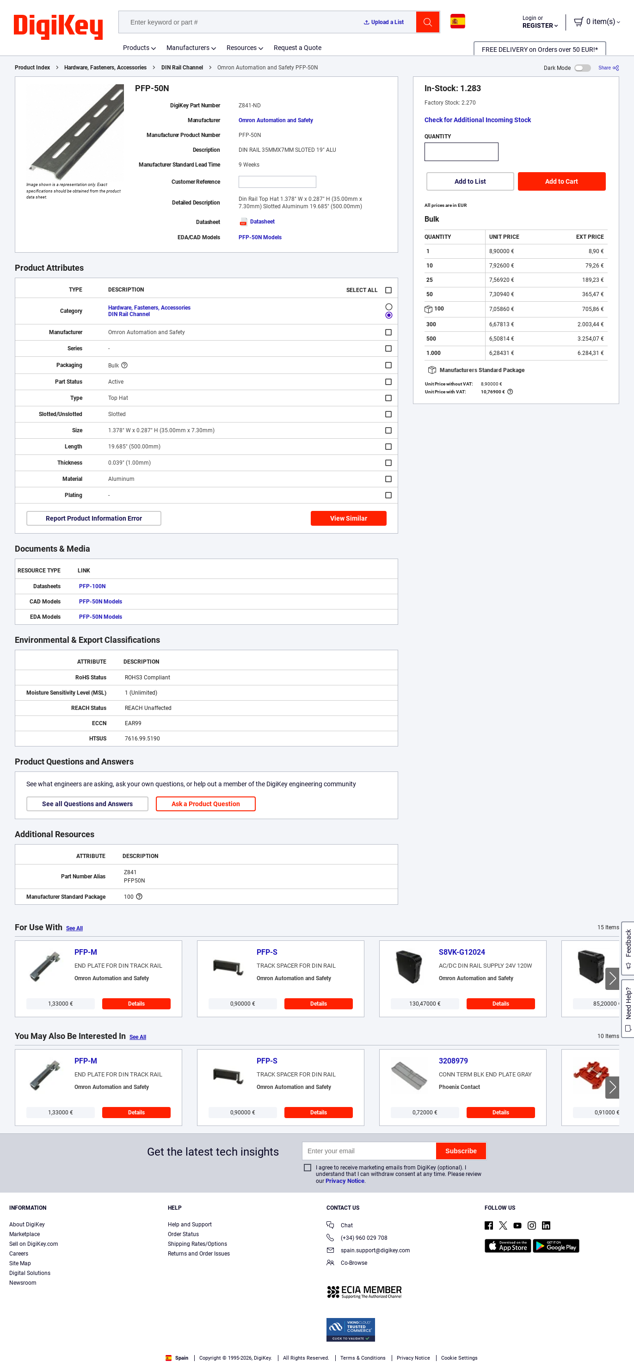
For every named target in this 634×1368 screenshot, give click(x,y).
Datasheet (257, 221)
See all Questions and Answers (87, 804)
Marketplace (24, 1234)
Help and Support (190, 1224)
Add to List (470, 181)
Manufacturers (187, 47)
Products (136, 47)
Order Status (183, 1234)
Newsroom (23, 1283)
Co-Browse (346, 1263)
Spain (177, 1358)
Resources (242, 47)
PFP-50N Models (260, 237)
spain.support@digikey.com (368, 1251)
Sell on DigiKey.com (33, 1244)
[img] (58, 28)
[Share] (608, 68)
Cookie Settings (459, 1358)
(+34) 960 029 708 (357, 1238)
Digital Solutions (29, 1273)
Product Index (32, 67)
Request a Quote (297, 47)
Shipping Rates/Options (197, 1244)
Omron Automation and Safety (276, 120)
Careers (18, 1253)
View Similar (348, 518)
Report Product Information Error (94, 518)
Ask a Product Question (206, 804)
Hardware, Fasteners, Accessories (105, 67)
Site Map (20, 1263)
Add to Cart (561, 181)
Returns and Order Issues (199, 1253)
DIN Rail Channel (182, 67)
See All (74, 928)
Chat (339, 1226)
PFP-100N (92, 586)
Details (136, 1004)
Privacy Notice (345, 1180)
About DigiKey (27, 1224)
